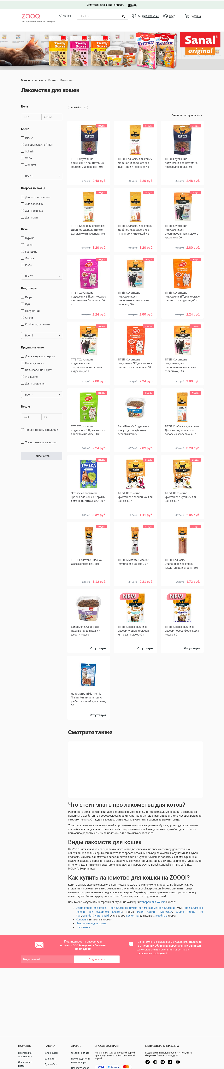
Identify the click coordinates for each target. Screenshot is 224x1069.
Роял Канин (146, 910)
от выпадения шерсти (39, 369)
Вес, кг (25, 406)
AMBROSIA (165, 910)
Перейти (132, 4)
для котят (31, 216)
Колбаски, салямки (37, 323)
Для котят (50, 1058)
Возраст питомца (33, 187)
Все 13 (42, 175)
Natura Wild (102, 914)
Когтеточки (83, 926)
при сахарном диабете (105, 910)
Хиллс (180, 910)
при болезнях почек (123, 907)
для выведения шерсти (40, 355)
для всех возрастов (37, 196)
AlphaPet (30, 164)
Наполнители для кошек (91, 922)
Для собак (51, 1064)
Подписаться (97, 958)
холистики (132, 914)
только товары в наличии (41, 429)
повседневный (34, 362)
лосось (29, 257)
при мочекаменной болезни (157, 907)
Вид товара (29, 287)
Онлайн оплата (80, 1052)
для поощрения (35, 382)
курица (29, 237)
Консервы (82, 918)
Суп (27, 303)
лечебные (161, 914)
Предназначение (32, 346)
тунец (28, 244)
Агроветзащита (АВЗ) (39, 143)
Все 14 (42, 394)
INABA (29, 137)
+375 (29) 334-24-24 (148, 15)
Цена (24, 106)
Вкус (24, 228)
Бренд (25, 128)
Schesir (29, 150)
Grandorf (87, 914)
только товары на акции (40, 441)
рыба (28, 264)
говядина (31, 250)
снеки (29, 316)
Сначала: (177, 114)
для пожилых (34, 210)
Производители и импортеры (80, 1060)
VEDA (28, 157)
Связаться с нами (25, 1064)
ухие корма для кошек (93, 907)
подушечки (32, 310)
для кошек (158, 901)
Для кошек (51, 1052)
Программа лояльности (25, 1054)
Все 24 (42, 275)
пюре (28, 296)
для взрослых (34, 203)
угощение (31, 376)
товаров (145, 901)
